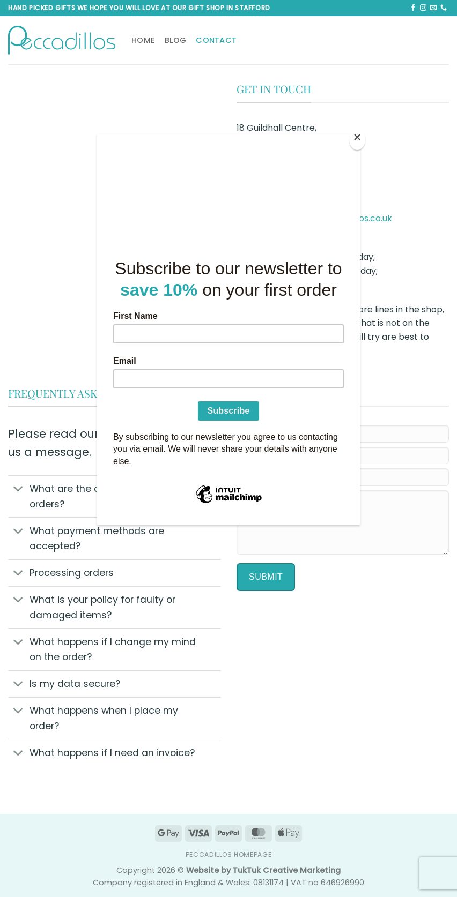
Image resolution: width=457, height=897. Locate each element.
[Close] (357, 139)
